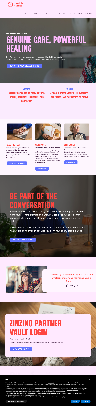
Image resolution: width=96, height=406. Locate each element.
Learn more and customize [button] (16, 401)
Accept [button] (86, 401)
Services (62, 13)
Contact (88, 13)
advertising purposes (72, 390)
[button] (89, 379)
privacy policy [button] (51, 383)
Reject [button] (75, 401)
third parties (36, 388)
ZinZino (72, 13)
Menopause (38, 13)
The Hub (28, 13)
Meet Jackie (51, 13)
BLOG (80, 13)
